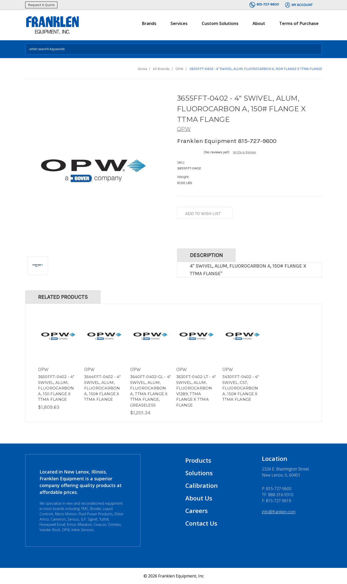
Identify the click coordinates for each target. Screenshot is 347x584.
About (259, 25)
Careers (196, 510)
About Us (198, 498)
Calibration (201, 485)
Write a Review (244, 152)
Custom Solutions (220, 25)
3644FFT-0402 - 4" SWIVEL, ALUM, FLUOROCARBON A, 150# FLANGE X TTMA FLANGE (102, 388)
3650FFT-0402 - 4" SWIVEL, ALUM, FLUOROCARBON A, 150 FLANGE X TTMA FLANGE (56, 388)
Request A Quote (41, 5)
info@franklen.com (278, 512)
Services (179, 25)
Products (198, 460)
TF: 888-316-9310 (277, 494)
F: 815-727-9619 (276, 500)
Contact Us (201, 523)
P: (276, 488)
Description (206, 255)
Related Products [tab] (63, 297)
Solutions (199, 473)
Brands (149, 25)
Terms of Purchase (299, 23)
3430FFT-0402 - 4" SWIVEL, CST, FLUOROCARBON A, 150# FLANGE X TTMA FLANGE (240, 388)
